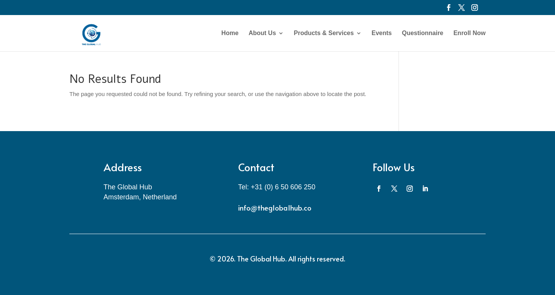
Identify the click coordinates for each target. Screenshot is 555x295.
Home (229, 33)
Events (382, 33)
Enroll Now (469, 33)
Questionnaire (423, 33)
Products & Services (324, 33)
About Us (262, 33)
